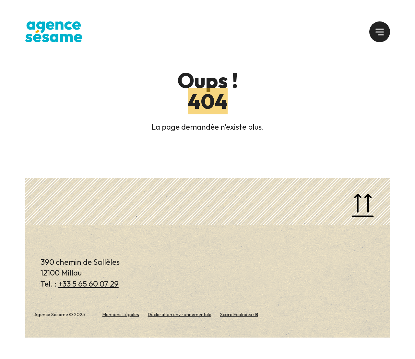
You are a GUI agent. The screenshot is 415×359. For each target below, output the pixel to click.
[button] (379, 31)
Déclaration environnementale (179, 314)
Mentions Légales (120, 314)
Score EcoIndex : (239, 314)
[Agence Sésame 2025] (53, 31)
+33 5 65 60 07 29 (88, 283)
